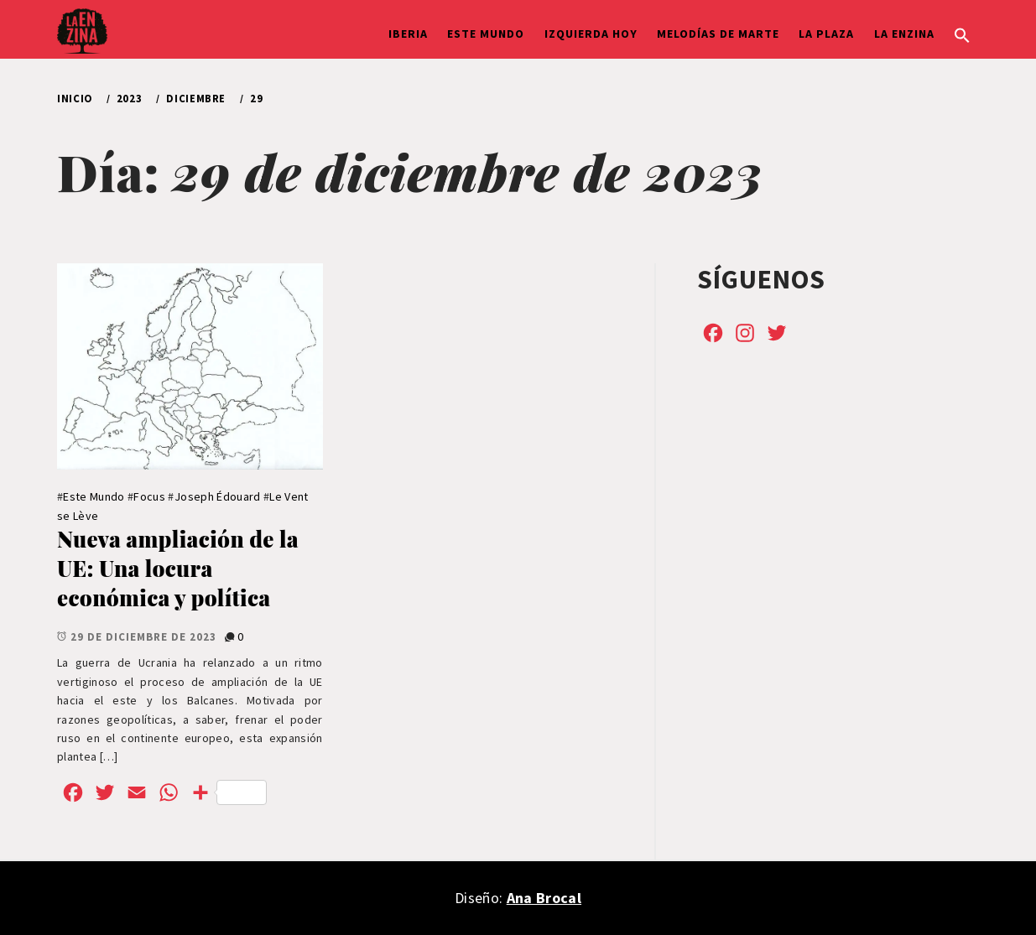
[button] (962, 33)
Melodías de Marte (718, 33)
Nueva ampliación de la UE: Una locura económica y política (178, 567)
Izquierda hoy (591, 33)
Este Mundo (485, 33)
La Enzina (904, 33)
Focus (149, 496)
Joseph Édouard (217, 496)
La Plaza (826, 33)
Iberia (408, 33)
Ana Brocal (544, 897)
